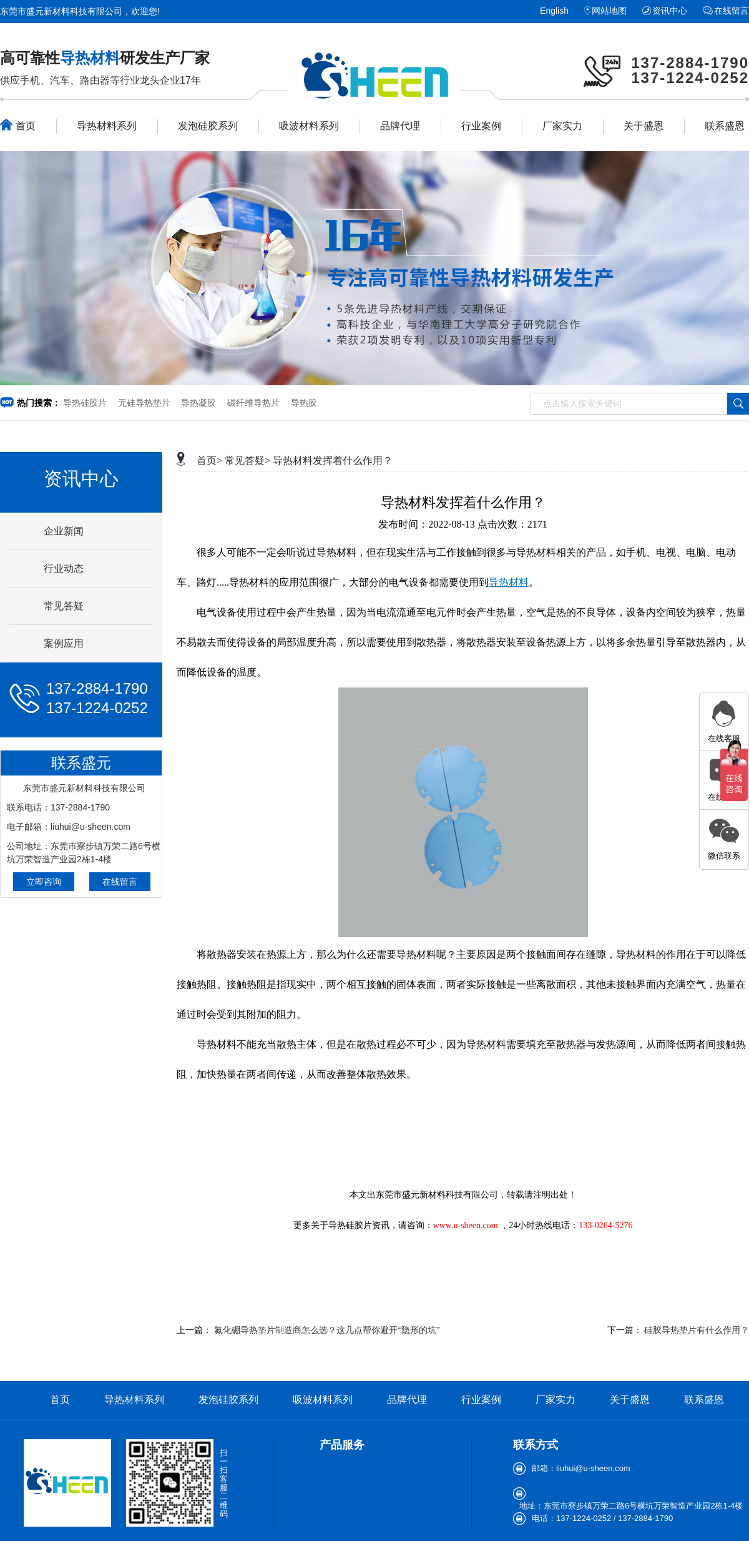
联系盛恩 (725, 126)
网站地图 (609, 11)
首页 (18, 125)
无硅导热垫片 (144, 403)
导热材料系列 (107, 126)
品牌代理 (400, 126)
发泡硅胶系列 (208, 126)
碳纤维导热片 (253, 403)
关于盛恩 (643, 126)
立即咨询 (43, 882)
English (554, 11)
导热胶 (304, 403)
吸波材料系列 (309, 126)
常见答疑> (247, 460)
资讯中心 (669, 11)
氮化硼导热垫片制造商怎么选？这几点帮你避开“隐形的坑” (327, 1330)
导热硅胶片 (85, 403)
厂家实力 (562, 126)
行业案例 (481, 126)
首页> (209, 460)
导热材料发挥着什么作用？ (333, 460)
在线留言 (731, 11)
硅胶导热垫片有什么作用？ (696, 1330)
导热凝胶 (198, 403)
